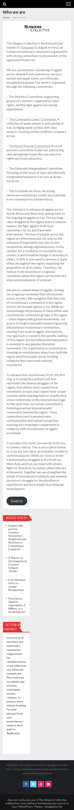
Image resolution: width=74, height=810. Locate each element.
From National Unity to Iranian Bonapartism (16, 585)
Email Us (17, 501)
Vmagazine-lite (53, 806)
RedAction (13, 733)
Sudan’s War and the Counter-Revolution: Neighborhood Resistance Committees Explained (17, 537)
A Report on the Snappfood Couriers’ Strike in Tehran (17, 564)
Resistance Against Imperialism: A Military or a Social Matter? (17, 605)
